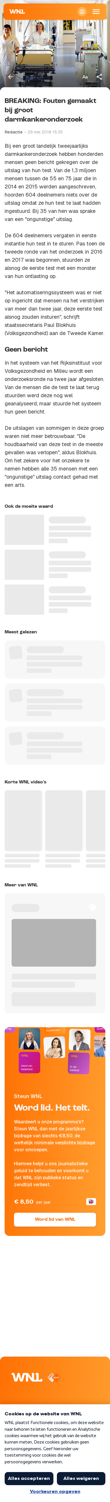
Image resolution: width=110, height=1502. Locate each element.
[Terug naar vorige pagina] (10, 77)
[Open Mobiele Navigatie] (96, 11)
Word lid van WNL (55, 1219)
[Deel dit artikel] (99, 77)
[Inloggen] (82, 11)
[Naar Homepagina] (17, 11)
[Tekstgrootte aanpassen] (85, 77)
